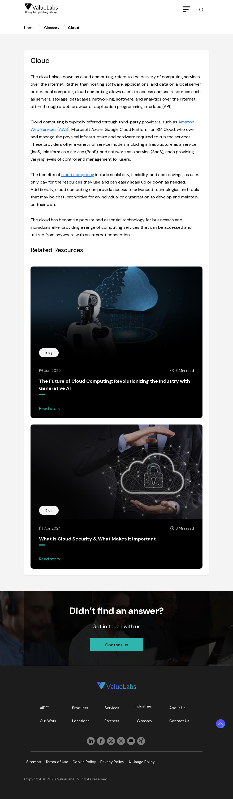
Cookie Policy (84, 761)
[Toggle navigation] (186, 9)
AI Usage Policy (141, 761)
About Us (177, 707)
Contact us (116, 645)
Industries (143, 706)
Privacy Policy (112, 761)
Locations (80, 720)
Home (29, 27)
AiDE (44, 707)
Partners (112, 720)
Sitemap (33, 761)
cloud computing (77, 174)
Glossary (51, 27)
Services (112, 707)
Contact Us (179, 720)
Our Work (48, 720)
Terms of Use (56, 761)
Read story (50, 408)
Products (80, 707)
